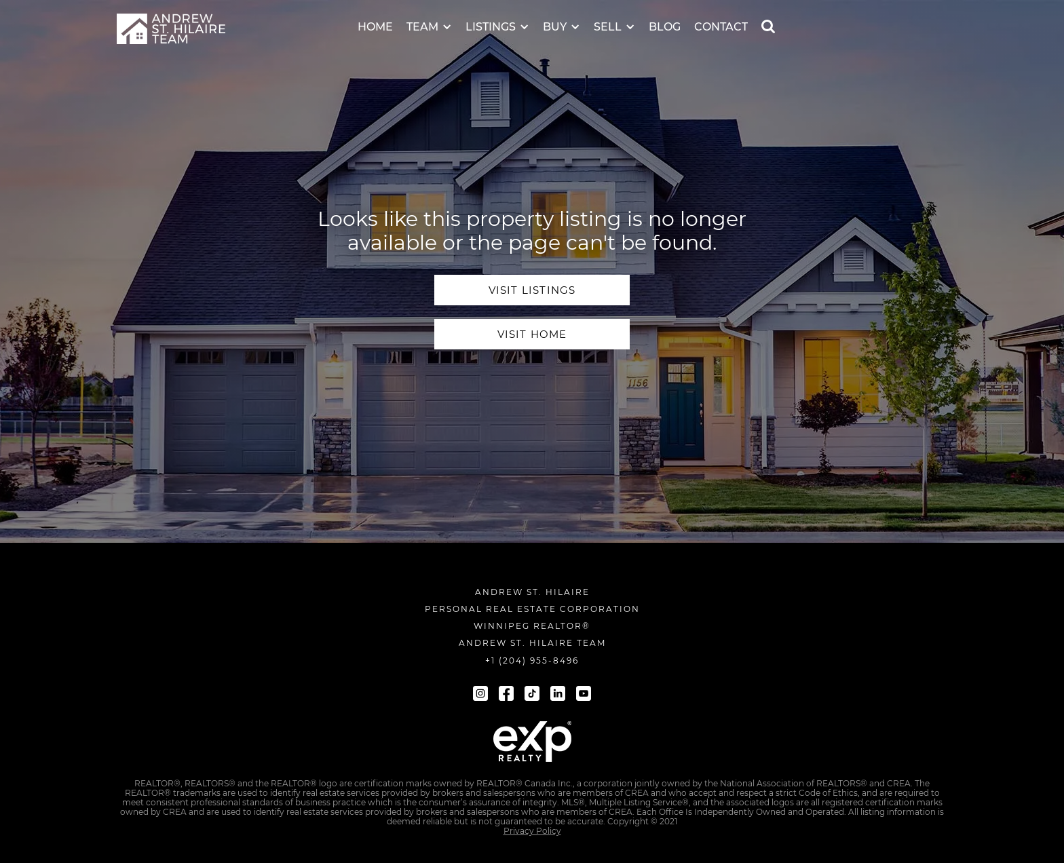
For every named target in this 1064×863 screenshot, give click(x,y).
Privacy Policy (532, 831)
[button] (429, 18)
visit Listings (532, 290)
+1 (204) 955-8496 (532, 660)
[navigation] (171, 29)
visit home (532, 334)
